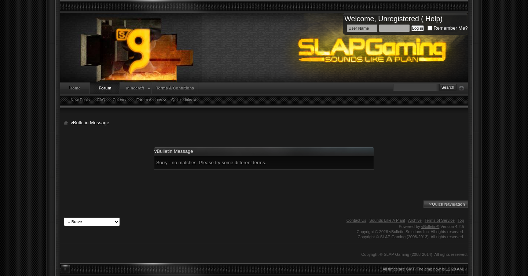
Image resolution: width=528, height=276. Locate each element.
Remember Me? (448, 28)
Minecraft (135, 88)
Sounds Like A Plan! (387, 220)
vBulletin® (430, 226)
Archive (415, 220)
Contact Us (356, 220)
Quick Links (181, 99)
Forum (105, 88)
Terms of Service (440, 220)
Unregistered (398, 19)
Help (432, 19)
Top (461, 220)
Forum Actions (149, 99)
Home (75, 88)
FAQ (101, 99)
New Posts (80, 99)
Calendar (121, 99)
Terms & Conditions (175, 88)
